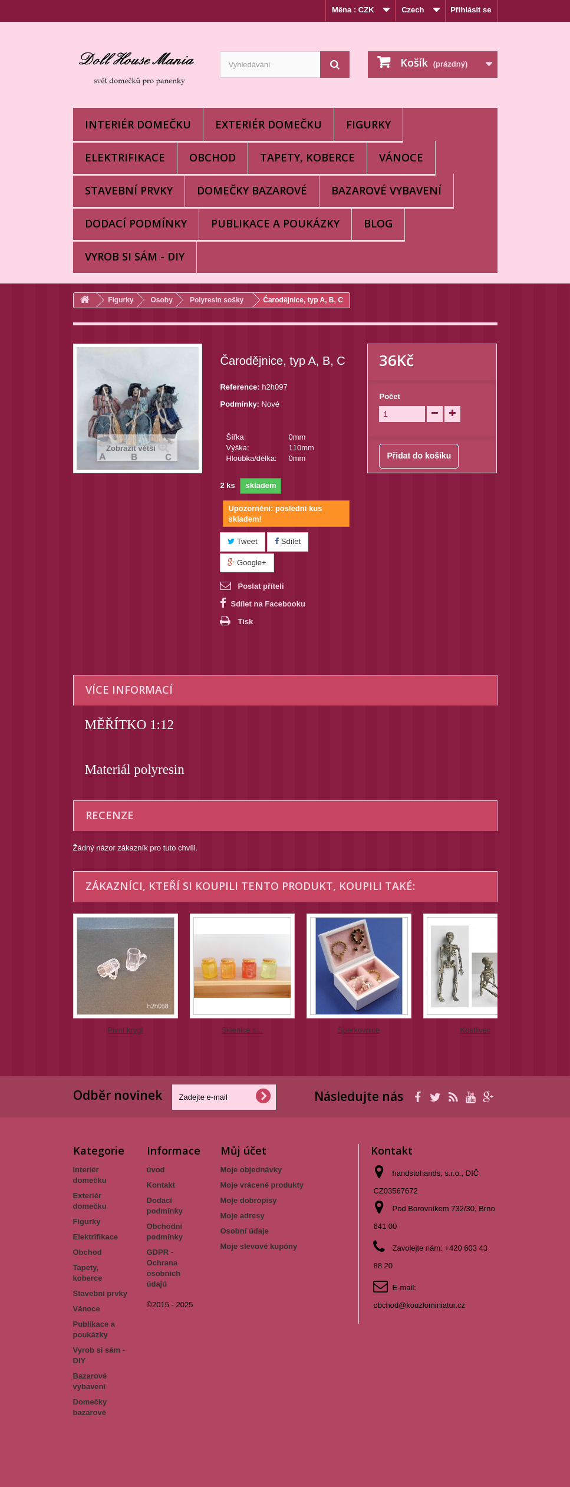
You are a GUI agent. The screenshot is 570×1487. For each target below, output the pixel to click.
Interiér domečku (138, 124)
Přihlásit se (470, 9)
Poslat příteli (261, 586)
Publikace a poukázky (275, 223)
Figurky (368, 124)
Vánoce (401, 157)
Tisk (245, 621)
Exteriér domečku (268, 124)
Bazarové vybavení (386, 190)
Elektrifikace (125, 157)
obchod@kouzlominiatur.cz (419, 1305)
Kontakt (161, 1185)
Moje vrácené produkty (262, 1185)
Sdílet (288, 541)
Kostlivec (475, 1030)
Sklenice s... (241, 1030)
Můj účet (243, 1150)
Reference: (239, 387)
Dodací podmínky (136, 223)
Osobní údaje (244, 1230)
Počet (389, 396)
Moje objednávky (251, 1169)
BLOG (378, 223)
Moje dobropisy (248, 1200)
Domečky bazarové (252, 190)
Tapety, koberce (307, 157)
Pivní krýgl (125, 1030)
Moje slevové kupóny (259, 1246)
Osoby (162, 300)
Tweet (242, 541)
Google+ (247, 562)
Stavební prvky (129, 190)
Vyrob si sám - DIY (134, 256)
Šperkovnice (359, 1030)
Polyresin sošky (216, 300)
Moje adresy (242, 1215)
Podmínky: (239, 404)
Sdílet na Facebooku (267, 603)
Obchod (212, 157)
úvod (156, 1169)
